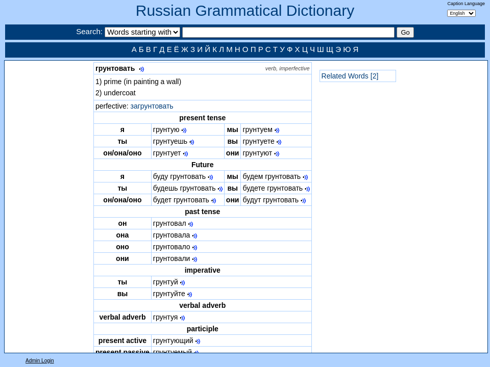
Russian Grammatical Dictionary (245, 10)
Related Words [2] (350, 76)
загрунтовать (151, 106)
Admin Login (40, 360)
